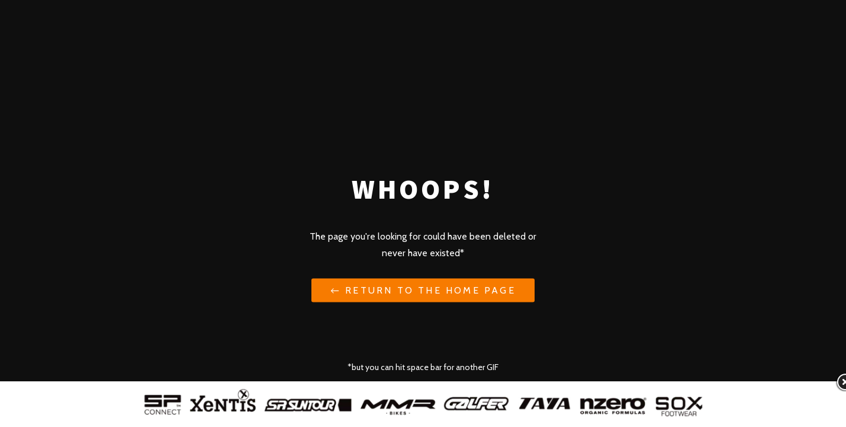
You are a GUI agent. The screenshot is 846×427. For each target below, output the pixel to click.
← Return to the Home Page (422, 289)
